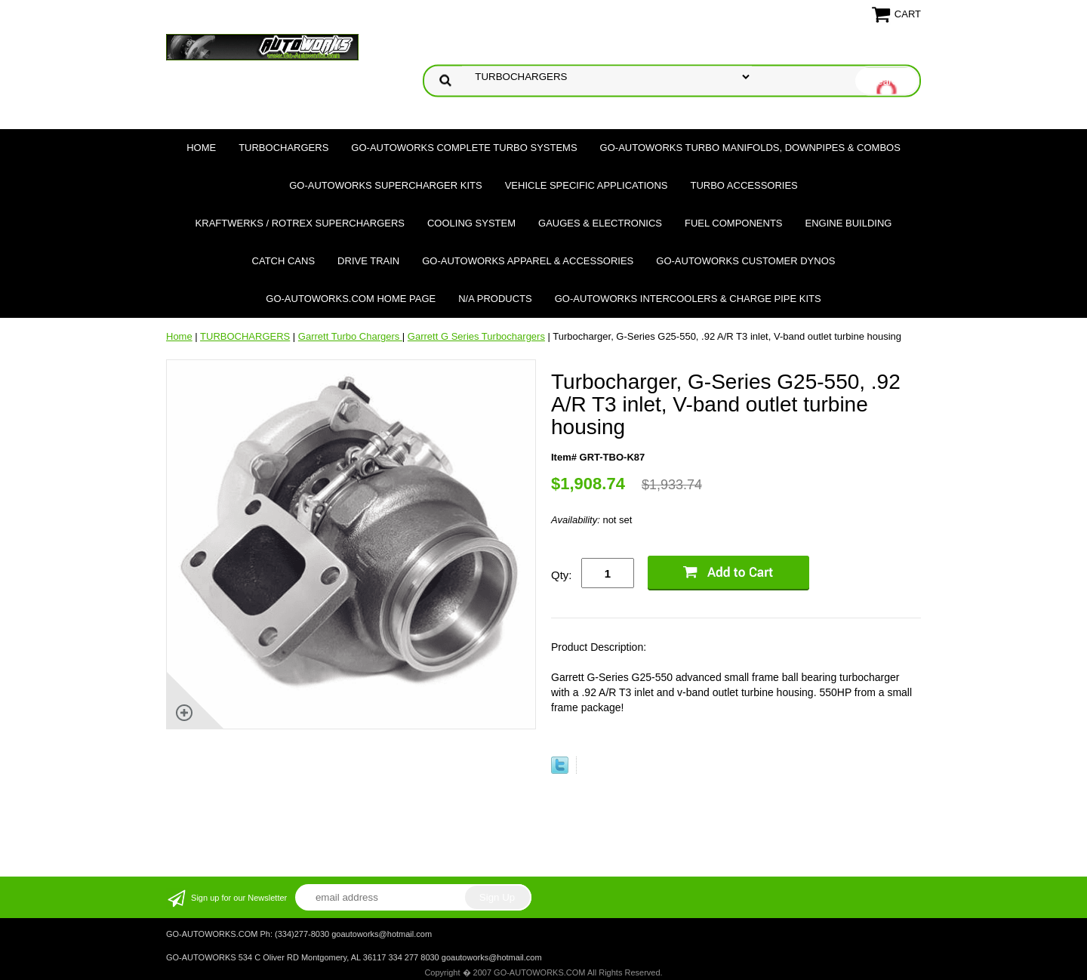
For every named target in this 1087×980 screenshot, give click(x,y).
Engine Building (848, 223)
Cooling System (471, 223)
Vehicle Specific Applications (586, 185)
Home (201, 147)
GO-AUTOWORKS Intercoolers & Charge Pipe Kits (688, 298)
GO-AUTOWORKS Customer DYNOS (745, 261)
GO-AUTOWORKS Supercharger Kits (385, 185)
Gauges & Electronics (600, 223)
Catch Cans (284, 261)
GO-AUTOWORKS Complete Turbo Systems (464, 147)
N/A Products (495, 298)
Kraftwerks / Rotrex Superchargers (300, 223)
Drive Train (368, 261)
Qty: (561, 575)
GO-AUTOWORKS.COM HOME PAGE (351, 298)
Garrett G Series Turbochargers (476, 336)
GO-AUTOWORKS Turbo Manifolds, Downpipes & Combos (750, 147)
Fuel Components (734, 223)
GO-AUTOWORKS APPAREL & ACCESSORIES (527, 261)
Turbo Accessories (743, 185)
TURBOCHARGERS (283, 147)
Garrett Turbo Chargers (350, 336)
